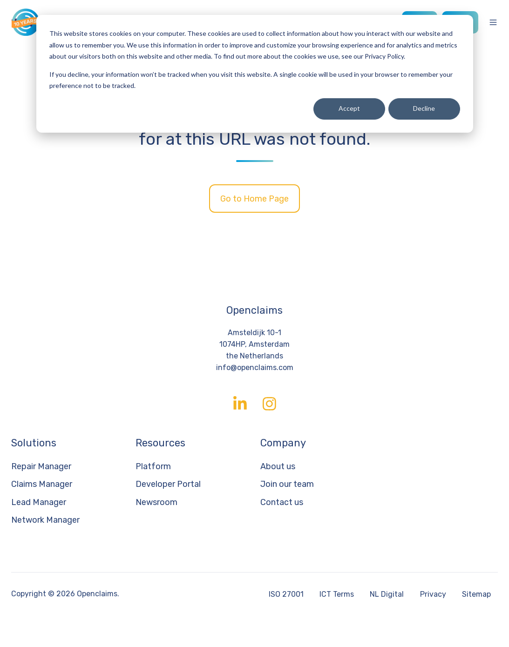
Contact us (281, 502)
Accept (349, 108)
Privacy (433, 594)
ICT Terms (336, 594)
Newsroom (156, 502)
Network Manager (45, 520)
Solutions (33, 443)
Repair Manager (41, 466)
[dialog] (254, 74)
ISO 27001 (286, 594)
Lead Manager (38, 502)
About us (277, 466)
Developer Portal (168, 484)
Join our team (287, 484)
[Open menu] (493, 22)
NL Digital (387, 594)
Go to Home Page (254, 199)
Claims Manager (41, 484)
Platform (153, 466)
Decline (424, 108)
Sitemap (476, 594)
